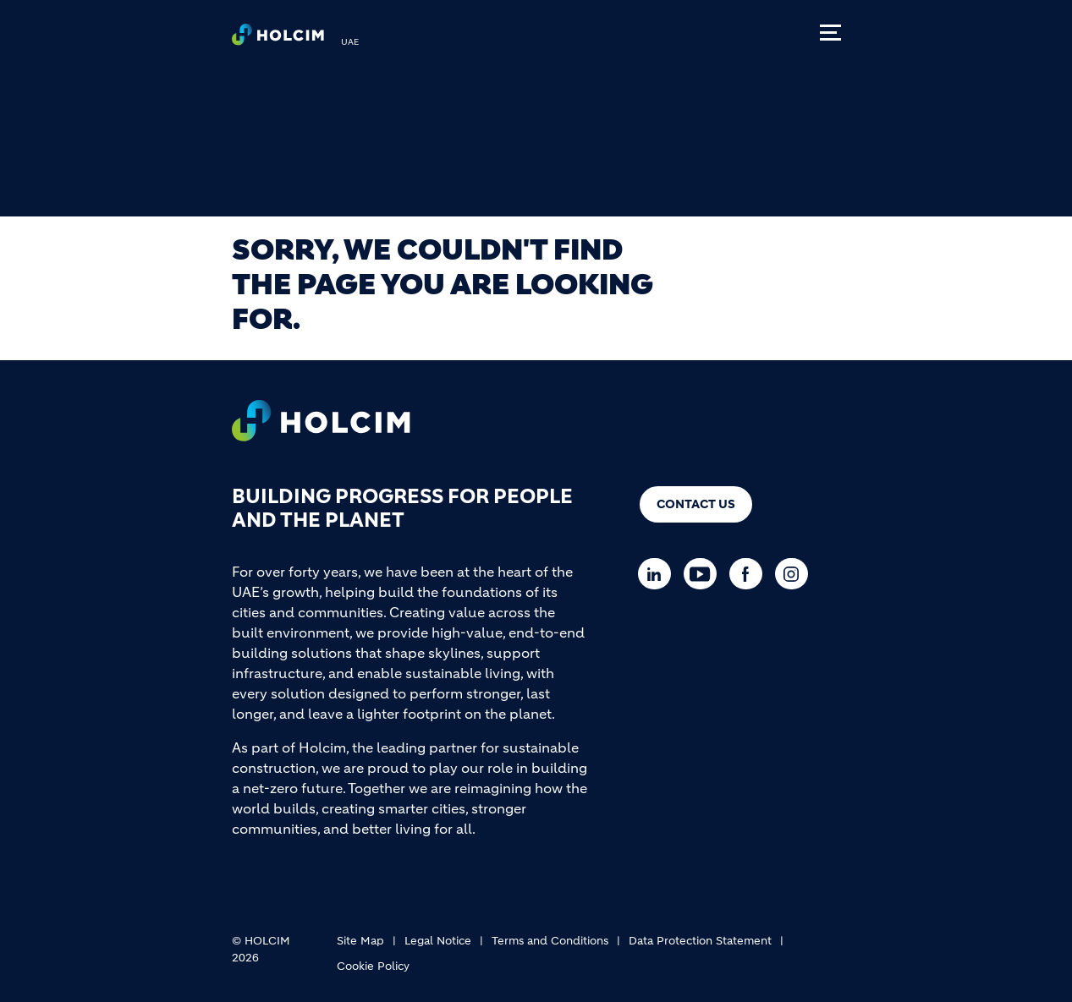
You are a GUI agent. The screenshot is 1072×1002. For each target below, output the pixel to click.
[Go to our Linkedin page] (658, 573)
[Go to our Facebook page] (750, 573)
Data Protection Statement (700, 941)
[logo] (278, 39)
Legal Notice (437, 941)
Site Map (360, 941)
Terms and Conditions (550, 941)
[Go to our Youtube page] (704, 573)
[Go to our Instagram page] (795, 573)
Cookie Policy (373, 966)
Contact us (696, 504)
